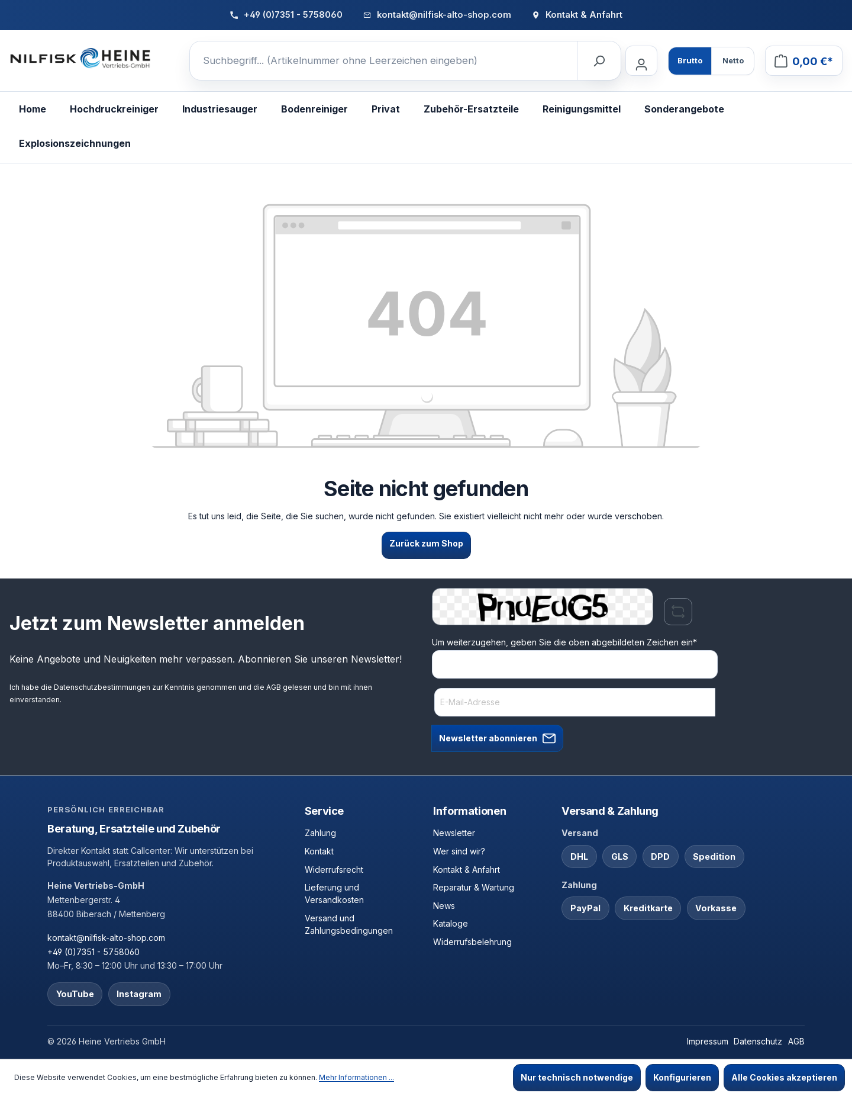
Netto (733, 60)
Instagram (139, 994)
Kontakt (319, 851)
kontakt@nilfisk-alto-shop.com (106, 938)
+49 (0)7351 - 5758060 (93, 952)
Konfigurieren (682, 1077)
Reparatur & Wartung (473, 887)
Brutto (689, 60)
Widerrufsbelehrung (472, 942)
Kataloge (450, 923)
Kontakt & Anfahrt (466, 869)
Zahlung (320, 833)
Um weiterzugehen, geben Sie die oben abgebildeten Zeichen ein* (564, 642)
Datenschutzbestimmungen (102, 687)
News (444, 906)
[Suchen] (599, 61)
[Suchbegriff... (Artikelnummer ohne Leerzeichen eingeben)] (383, 61)
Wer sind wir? (459, 851)
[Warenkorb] (804, 61)
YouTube (75, 994)
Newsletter (454, 833)
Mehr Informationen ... (356, 1077)
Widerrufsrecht (334, 869)
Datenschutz (758, 1041)
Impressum (707, 1041)
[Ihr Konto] (641, 61)
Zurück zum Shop (426, 543)
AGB (273, 687)
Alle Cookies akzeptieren (784, 1077)
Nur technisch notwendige (577, 1077)
